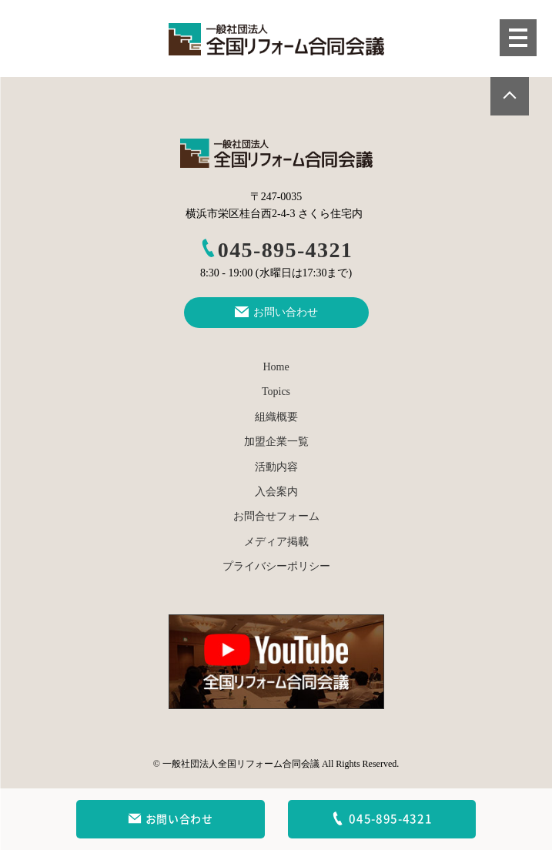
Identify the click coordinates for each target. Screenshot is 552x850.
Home (276, 367)
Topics (276, 391)
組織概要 (276, 417)
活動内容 (276, 467)
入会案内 (276, 491)
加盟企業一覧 (276, 441)
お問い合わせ (170, 819)
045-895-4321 (276, 250)
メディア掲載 (276, 541)
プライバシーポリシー (276, 566)
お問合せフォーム (276, 516)
